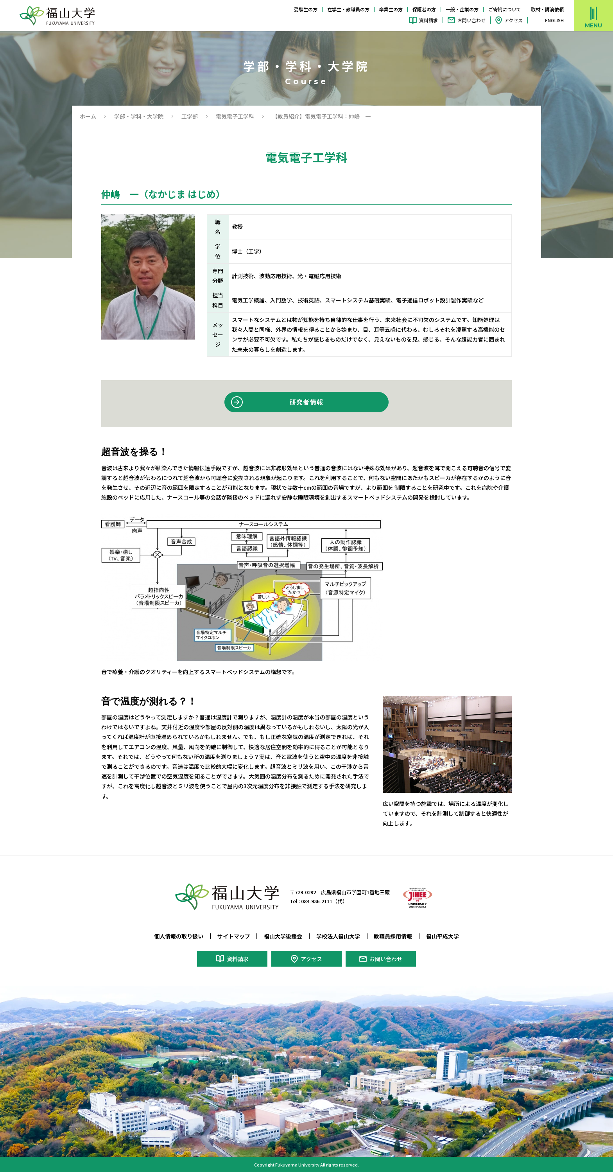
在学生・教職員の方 (348, 9)
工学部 (189, 116)
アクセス (513, 20)
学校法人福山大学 (338, 936)
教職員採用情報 (393, 936)
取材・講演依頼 (547, 9)
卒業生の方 (391, 9)
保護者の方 (424, 9)
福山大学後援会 (283, 936)
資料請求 (428, 20)
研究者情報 (307, 401)
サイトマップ (233, 936)
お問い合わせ (471, 20)
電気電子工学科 (235, 116)
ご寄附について (504, 9)
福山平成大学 (442, 936)
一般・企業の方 (462, 9)
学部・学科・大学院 (138, 116)
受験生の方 (305, 9)
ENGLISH (554, 20)
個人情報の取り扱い (178, 936)
